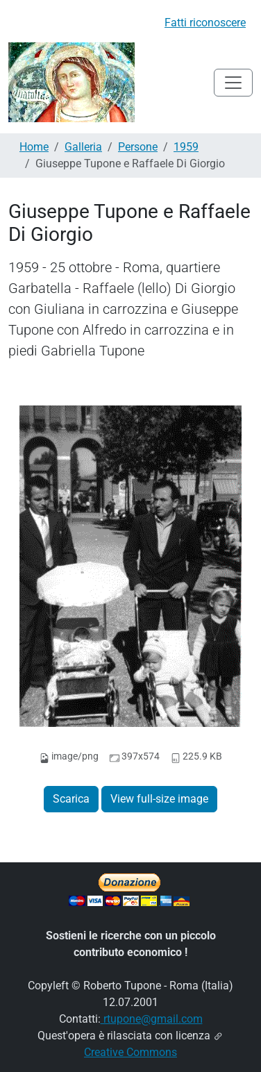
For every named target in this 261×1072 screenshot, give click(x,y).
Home (34, 146)
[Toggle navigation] (233, 83)
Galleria (83, 146)
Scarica (71, 798)
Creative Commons (130, 1052)
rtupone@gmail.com (152, 1018)
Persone (138, 146)
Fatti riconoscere (205, 22)
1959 (186, 146)
